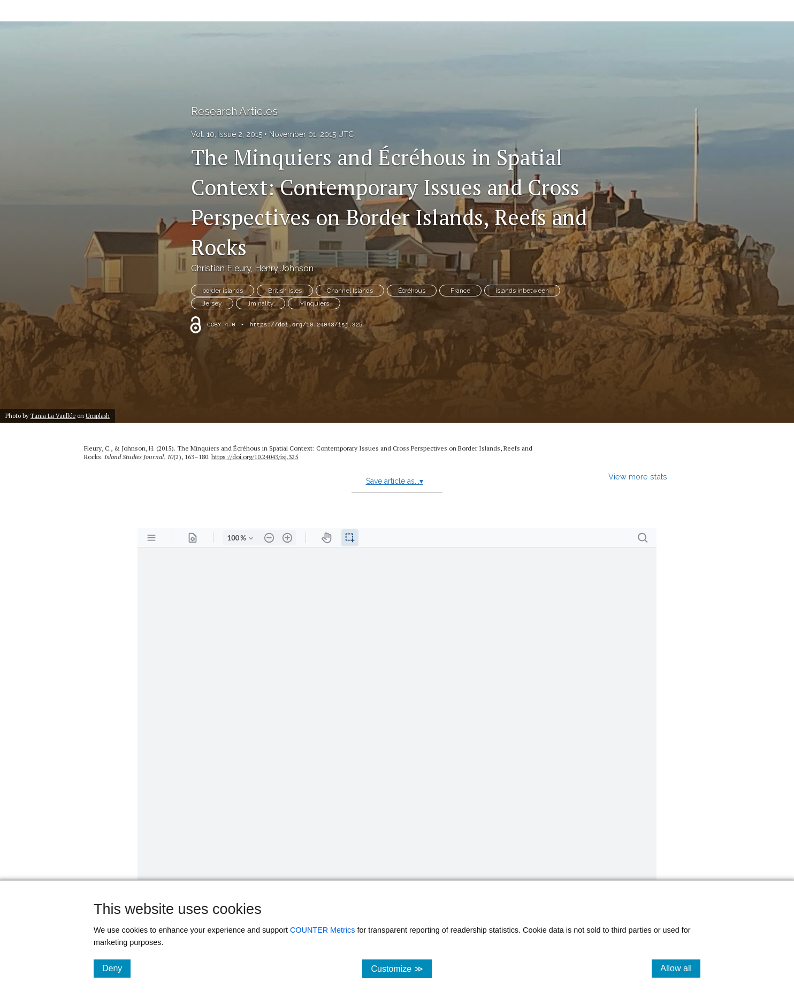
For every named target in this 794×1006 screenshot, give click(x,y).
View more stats (637, 476)
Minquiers (314, 303)
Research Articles (234, 111)
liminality (260, 303)
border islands (222, 290)
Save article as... (394, 481)
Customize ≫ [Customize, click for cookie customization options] (401, 968)
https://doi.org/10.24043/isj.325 (305, 325)
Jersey (212, 303)
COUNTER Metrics (322, 930)
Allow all (680, 968)
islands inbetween (522, 290)
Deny (116, 968)
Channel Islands (350, 290)
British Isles (285, 290)
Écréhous (411, 290)
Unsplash (98, 415)
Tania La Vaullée (52, 415)
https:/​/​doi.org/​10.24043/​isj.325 (254, 456)
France (460, 290)
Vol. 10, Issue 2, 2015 (226, 134)
